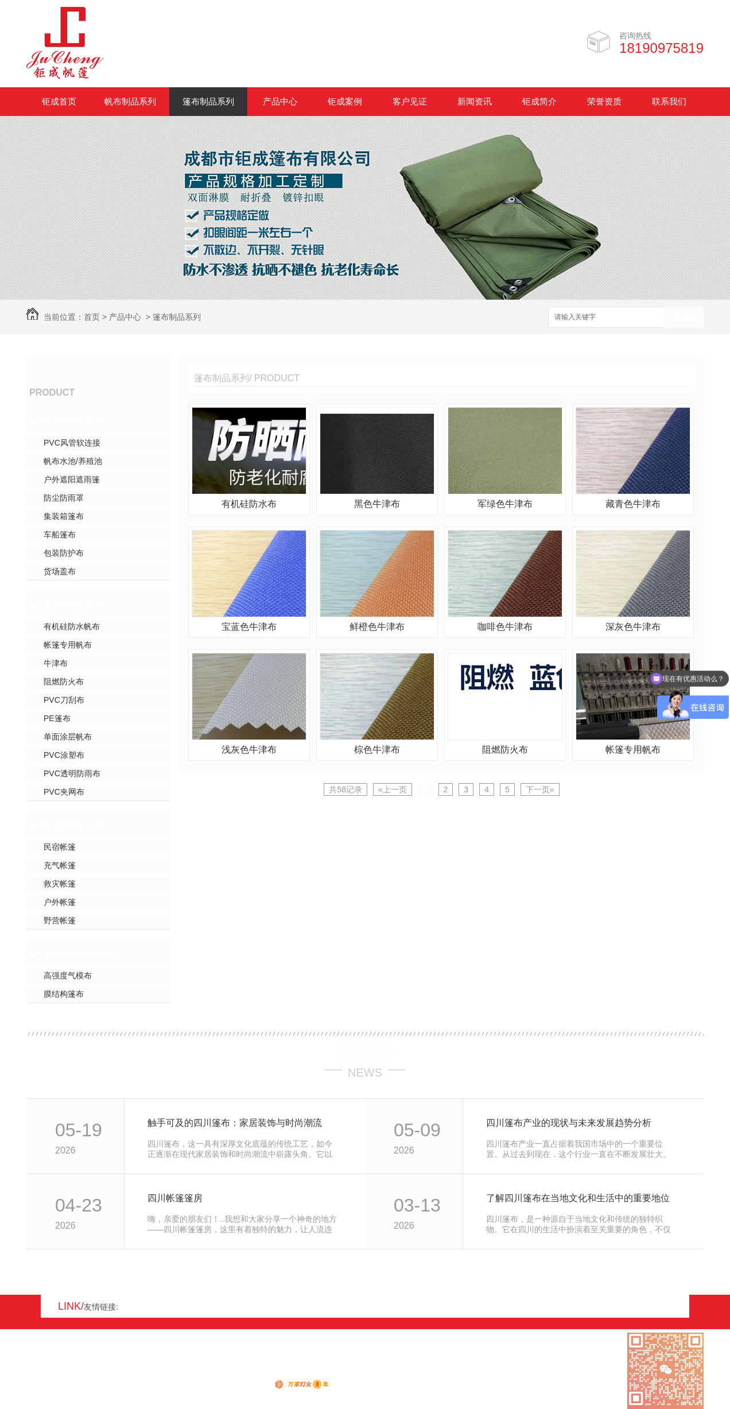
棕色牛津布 (377, 749)
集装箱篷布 (64, 516)
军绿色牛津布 (505, 504)
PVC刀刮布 (64, 699)
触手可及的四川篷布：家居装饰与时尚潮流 (234, 1123)
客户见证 (410, 101)
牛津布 (56, 663)
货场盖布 (60, 571)
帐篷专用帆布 (68, 644)
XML (95, 1372)
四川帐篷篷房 (175, 1198)
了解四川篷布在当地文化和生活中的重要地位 (578, 1198)
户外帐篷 (60, 902)
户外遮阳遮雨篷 (72, 479)
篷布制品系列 (208, 101)
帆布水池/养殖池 (73, 461)
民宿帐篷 (60, 846)
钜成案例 (345, 101)
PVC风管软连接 (72, 442)
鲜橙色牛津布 (377, 627)
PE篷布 (57, 718)
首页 (92, 317)
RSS (72, 1372)
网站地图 (42, 1372)
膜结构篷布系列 (80, 953)
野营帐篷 (60, 920)
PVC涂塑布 (64, 755)
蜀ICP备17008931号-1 (181, 1372)
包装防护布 (64, 553)
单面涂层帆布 (68, 736)
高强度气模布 (68, 975)
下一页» (540, 789)
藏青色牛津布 (633, 504)
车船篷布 (60, 534)
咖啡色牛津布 (505, 627)
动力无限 (252, 1386)
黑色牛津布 (377, 504)
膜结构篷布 (64, 993)
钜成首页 (59, 101)
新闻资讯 (474, 101)
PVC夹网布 (64, 791)
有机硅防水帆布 (72, 626)
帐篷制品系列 (75, 825)
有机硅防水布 (249, 504)
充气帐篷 (60, 865)
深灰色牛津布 (633, 627)
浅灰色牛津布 (249, 749)
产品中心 (280, 101)
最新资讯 (365, 1052)
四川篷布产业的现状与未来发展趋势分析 (568, 1123)
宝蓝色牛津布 (249, 627)
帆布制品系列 (130, 101)
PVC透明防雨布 (72, 773)
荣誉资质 (604, 101)
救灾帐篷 (60, 883)
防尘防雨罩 (64, 497)
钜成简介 (539, 101)
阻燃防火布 (64, 681)
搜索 (683, 318)
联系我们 (669, 101)
